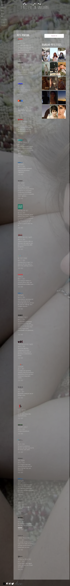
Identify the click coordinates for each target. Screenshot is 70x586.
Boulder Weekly (23, 427)
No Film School (22, 258)
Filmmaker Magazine (24, 65)
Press (3, 17)
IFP (19, 442)
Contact (4, 25)
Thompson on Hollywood (25, 344)
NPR (19, 103)
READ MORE (20, 57)
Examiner (21, 520)
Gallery (4, 20)
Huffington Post (23, 211)
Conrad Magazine (23, 538)
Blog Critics (22, 410)
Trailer (4, 8)
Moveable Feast (23, 317)
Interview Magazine (24, 559)
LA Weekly (21, 86)
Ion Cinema (21, 460)
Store (3, 23)
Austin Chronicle (23, 142)
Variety (20, 41)
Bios (2, 11)
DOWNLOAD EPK (54, 36)
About (3, 2)
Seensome (20, 367)
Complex (20, 277)
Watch (3, 5)
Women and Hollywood (25, 237)
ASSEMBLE (4, 583)
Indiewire (21, 164)
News (3, 14)
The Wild (20, 389)
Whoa (19, 503)
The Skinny (21, 183)
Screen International (25, 122)
